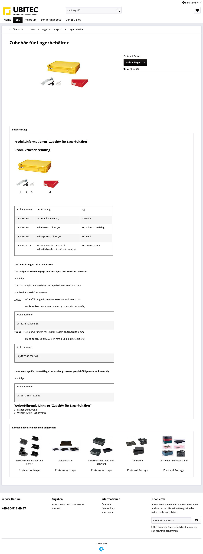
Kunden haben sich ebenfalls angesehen (34, 427)
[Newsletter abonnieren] (196, 520)
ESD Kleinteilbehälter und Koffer (29, 462)
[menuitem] (94, 10)
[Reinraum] (31, 20)
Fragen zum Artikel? (26, 409)
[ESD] (18, 20)
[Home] (7, 20)
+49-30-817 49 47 (14, 508)
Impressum (108, 512)
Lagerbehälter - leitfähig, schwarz (101, 462)
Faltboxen (137, 460)
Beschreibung (19, 129)
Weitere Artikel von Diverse (30, 412)
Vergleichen (132, 68)
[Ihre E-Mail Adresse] (171, 520)
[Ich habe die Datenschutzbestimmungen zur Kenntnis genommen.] (152, 527)
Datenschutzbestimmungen (182, 526)
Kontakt (56, 508)
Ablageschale (65, 460)
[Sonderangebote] (51, 20)
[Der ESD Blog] (73, 20)
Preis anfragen (135, 62)
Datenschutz (108, 508)
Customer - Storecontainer (174, 460)
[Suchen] (118, 10)
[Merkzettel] (197, 10)
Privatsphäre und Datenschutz (68, 504)
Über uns (106, 504)
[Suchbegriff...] (94, 10)
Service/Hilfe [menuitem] (190, 2)
